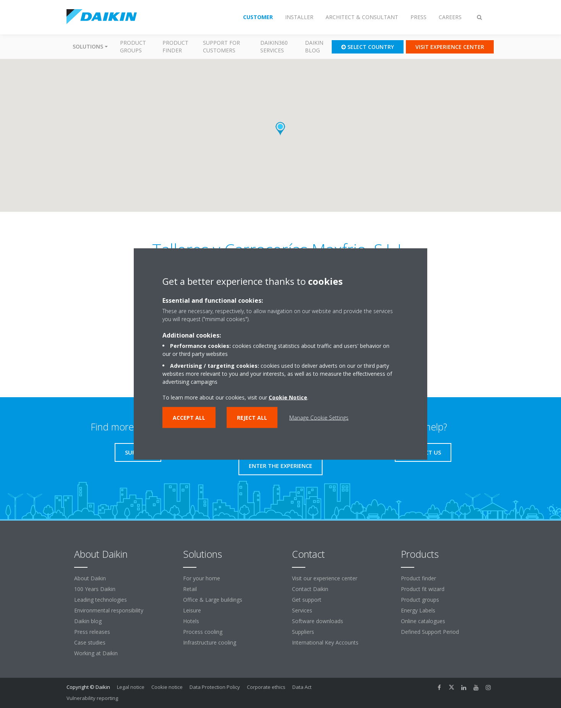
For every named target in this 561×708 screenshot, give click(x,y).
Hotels (191, 621)
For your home (201, 578)
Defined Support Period (430, 631)
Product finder (175, 46)
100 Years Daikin (94, 589)
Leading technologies (100, 599)
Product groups (133, 46)
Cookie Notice (288, 397)
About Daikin (90, 578)
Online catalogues (423, 621)
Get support (306, 599)
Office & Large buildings (212, 599)
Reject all (252, 417)
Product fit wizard (422, 589)
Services (302, 610)
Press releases (92, 631)
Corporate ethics (266, 687)
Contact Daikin (310, 589)
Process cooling (202, 631)
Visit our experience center (324, 578)
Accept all (189, 417)
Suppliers (303, 631)
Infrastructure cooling (209, 642)
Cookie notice (167, 687)
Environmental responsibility (108, 610)
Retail (190, 589)
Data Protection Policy (215, 687)
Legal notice (130, 687)
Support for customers (221, 46)
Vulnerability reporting (92, 698)
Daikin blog (314, 46)
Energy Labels (418, 610)
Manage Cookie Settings (319, 417)
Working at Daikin (96, 653)
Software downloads (317, 621)
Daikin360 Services (274, 46)
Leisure (192, 610)
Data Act (301, 687)
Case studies (89, 642)
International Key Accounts (325, 642)
